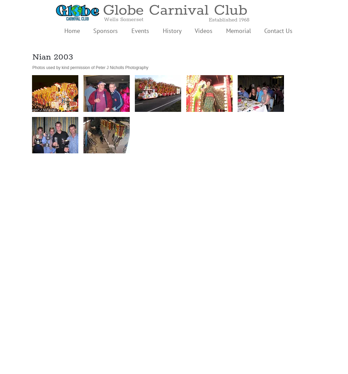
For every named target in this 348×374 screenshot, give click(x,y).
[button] (55, 93)
